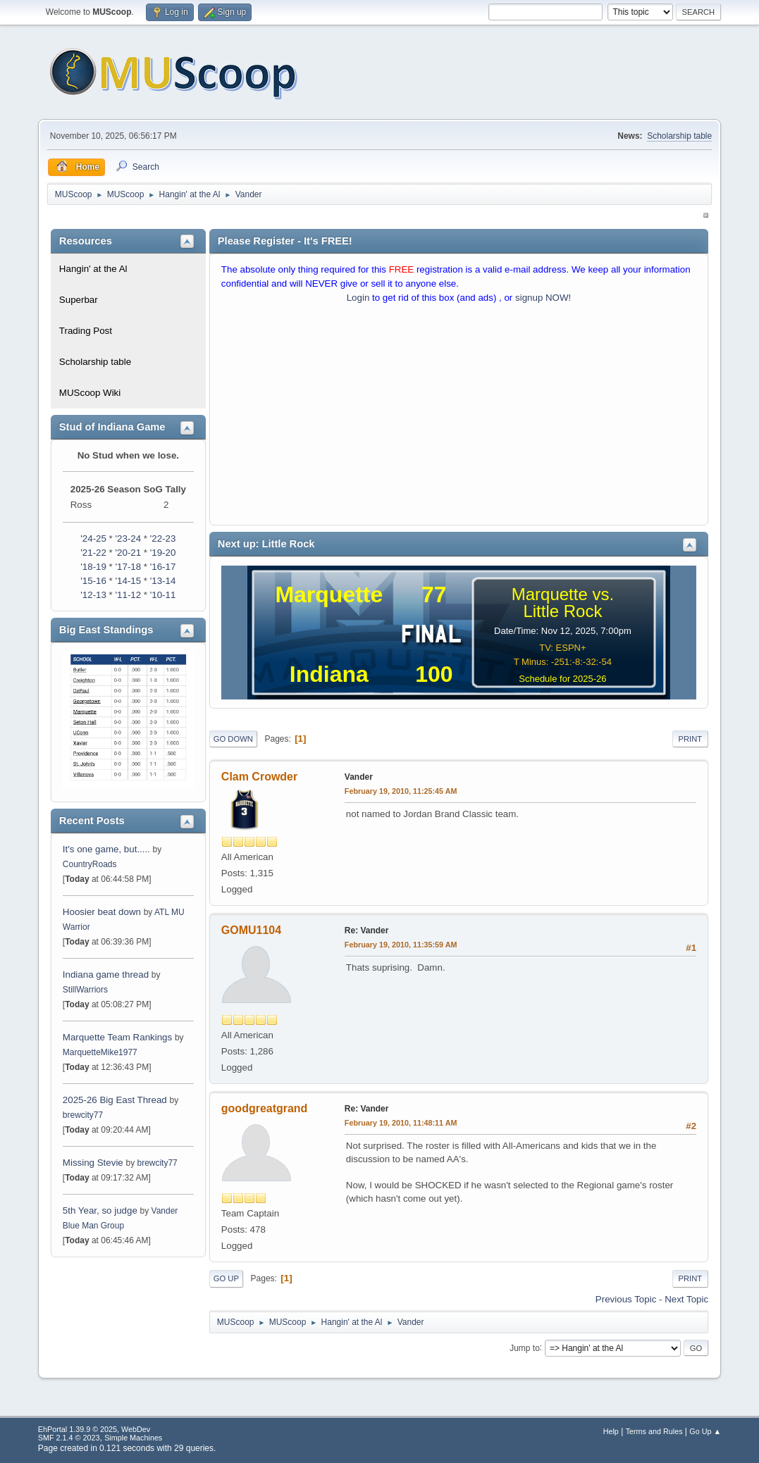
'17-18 (129, 566)
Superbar (78, 299)
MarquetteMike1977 (100, 1052)
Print (691, 739)
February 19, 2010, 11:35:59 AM (401, 944)
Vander (359, 777)
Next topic (686, 1299)
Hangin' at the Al (93, 268)
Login (358, 297)
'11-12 (129, 595)
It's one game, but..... (106, 849)
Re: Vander (367, 930)
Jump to (525, 1347)
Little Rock (562, 611)
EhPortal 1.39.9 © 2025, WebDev (94, 1429)
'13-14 (163, 580)
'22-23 (163, 538)
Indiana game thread (106, 974)
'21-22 (93, 552)
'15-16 (93, 580)
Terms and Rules (654, 1431)
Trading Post (85, 330)
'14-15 (129, 580)
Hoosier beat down (102, 912)
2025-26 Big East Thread (115, 1100)
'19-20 (163, 552)
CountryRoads (90, 864)
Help (611, 1431)
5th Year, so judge (100, 1210)
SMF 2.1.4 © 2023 (69, 1437)
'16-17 (163, 566)
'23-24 (129, 538)
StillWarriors (85, 990)
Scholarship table (679, 136)
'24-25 (93, 538)
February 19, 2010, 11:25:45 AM (401, 791)
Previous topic (626, 1299)
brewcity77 (83, 1115)
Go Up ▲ (705, 1431)
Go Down (233, 739)
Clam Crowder (259, 777)
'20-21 (129, 552)
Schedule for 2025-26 (562, 678)
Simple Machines (133, 1437)
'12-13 (93, 595)
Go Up (226, 1278)
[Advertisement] (458, 417)
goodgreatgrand (264, 1108)
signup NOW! (543, 297)
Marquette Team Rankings (119, 1037)
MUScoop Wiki (90, 392)
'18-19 (93, 566)
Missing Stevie (93, 1162)
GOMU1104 (251, 930)
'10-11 (163, 595)
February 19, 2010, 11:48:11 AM (401, 1123)
